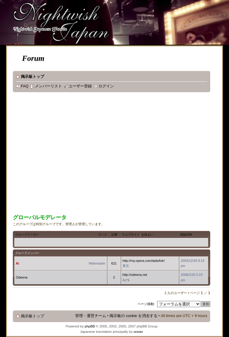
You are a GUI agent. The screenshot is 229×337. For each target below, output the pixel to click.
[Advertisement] (56, 154)
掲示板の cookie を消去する (133, 316)
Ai (17, 263)
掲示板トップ (32, 77)
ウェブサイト (131, 234)
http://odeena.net (135, 274)
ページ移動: (146, 304)
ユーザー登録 (80, 86)
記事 (114, 234)
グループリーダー (27, 234)
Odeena (21, 277)
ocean (138, 331)
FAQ (24, 86)
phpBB (90, 326)
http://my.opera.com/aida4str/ (144, 260)
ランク (102, 234)
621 (114, 263)
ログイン (106, 86)
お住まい (147, 234)
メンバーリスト (48, 86)
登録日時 (186, 234)
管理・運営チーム (90, 316)
